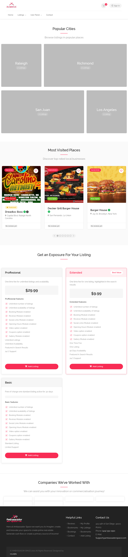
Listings (21, 15)
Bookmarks (73, 528)
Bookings (72, 532)
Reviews (71, 523)
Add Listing (31, 366)
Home (10, 15)
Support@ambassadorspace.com (111, 538)
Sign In (115, 6)
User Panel (35, 15)
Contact (49, 15)
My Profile (85, 523)
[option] (21, 197)
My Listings (86, 528)
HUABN (13, 554)
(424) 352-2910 (108, 531)
